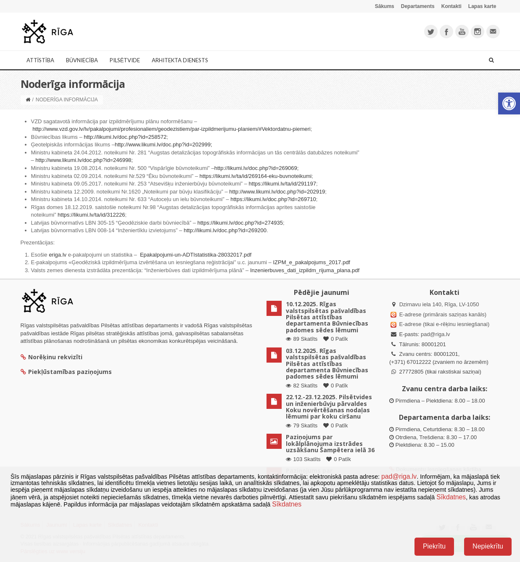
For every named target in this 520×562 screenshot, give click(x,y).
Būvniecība (82, 60)
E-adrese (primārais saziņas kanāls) (442, 314)
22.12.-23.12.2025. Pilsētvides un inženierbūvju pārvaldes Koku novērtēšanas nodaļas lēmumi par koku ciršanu (329, 406)
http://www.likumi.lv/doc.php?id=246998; (84, 160)
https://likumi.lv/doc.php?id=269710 (273, 199)
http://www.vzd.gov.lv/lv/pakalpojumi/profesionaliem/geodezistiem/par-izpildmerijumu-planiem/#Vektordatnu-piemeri (171, 129)
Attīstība (40, 60)
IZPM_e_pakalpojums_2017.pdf (311, 262)
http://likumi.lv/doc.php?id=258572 (125, 137)
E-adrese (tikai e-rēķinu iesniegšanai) (443, 324)
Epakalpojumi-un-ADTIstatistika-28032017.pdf (195, 255)
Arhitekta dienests (180, 60)
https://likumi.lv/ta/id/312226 (91, 215)
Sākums (384, 6)
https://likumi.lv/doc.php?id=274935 (240, 223)
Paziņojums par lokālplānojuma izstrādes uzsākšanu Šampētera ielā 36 (330, 443)
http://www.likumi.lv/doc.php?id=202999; (163, 144)
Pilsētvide (125, 60)
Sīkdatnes (451, 497)
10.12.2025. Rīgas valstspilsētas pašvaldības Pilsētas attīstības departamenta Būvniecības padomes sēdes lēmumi (327, 317)
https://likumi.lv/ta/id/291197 (282, 183)
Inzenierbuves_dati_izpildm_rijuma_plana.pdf (304, 270)
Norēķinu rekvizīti (51, 357)
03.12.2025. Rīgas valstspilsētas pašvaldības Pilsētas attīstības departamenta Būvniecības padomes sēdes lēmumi (327, 364)
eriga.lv (57, 255)
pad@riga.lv (435, 334)
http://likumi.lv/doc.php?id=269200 (225, 230)
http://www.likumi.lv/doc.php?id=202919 (277, 191)
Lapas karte (482, 6)
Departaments (418, 6)
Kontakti (451, 6)
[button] (509, 103)
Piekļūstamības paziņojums (66, 372)
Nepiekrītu (487, 546)
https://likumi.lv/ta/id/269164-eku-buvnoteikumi (256, 176)
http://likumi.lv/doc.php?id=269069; (256, 168)
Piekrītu (434, 546)
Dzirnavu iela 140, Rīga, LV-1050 (439, 304)
